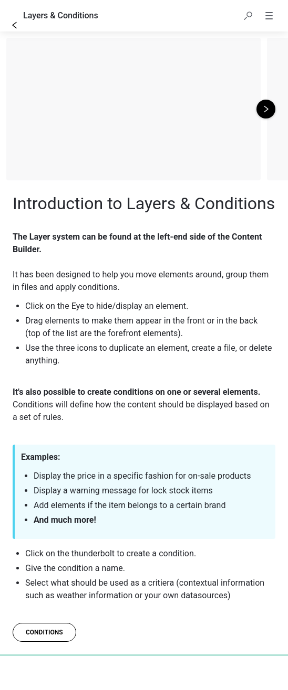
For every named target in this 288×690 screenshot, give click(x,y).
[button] (248, 15)
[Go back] (14, 25)
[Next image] (265, 109)
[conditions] (44, 632)
